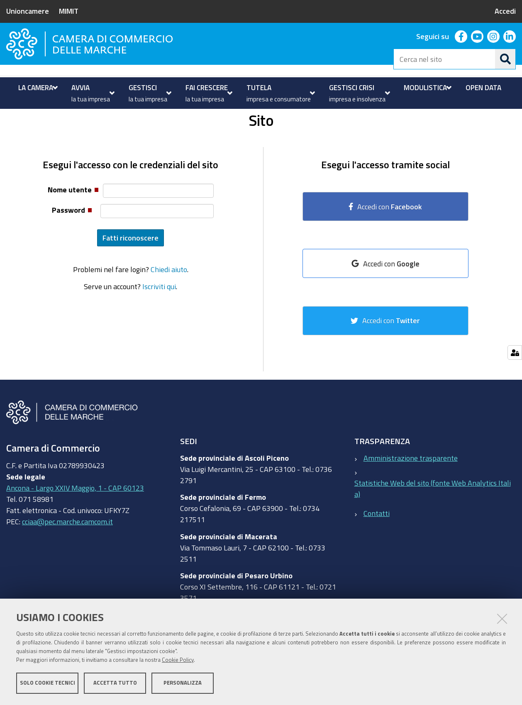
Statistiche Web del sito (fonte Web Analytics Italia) (432, 521)
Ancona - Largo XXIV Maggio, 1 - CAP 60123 (75, 521)
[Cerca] (505, 59)
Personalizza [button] (182, 683)
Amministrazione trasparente (410, 490)
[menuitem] (36, 87)
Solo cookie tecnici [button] (47, 683)
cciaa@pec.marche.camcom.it (67, 554)
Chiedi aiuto (169, 302)
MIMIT (68, 11)
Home (11, 117)
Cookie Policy (178, 660)
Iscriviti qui (159, 319)
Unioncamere (27, 11)
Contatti (376, 546)
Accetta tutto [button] (115, 683)
